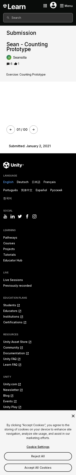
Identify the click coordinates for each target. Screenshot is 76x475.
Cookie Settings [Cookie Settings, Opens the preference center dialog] (38, 447)
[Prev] (10, 129)
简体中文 (26, 190)
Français (50, 182)
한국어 (7, 198)
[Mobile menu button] (66, 6)
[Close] (73, 415)
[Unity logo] (13, 165)
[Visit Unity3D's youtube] (5, 216)
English (8, 182)
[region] (38, 442)
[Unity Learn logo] (14, 6)
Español (41, 190)
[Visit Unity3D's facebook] (27, 216)
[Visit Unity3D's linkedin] (13, 216)
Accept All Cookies (38, 467)
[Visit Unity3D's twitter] (20, 216)
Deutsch (23, 182)
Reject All (38, 456)
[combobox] (38, 17)
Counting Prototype (32, 74)
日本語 (36, 182)
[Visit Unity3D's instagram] (34, 216)
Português (10, 190)
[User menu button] (53, 5)
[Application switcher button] (45, 5)
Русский (56, 190)
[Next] (33, 129)
